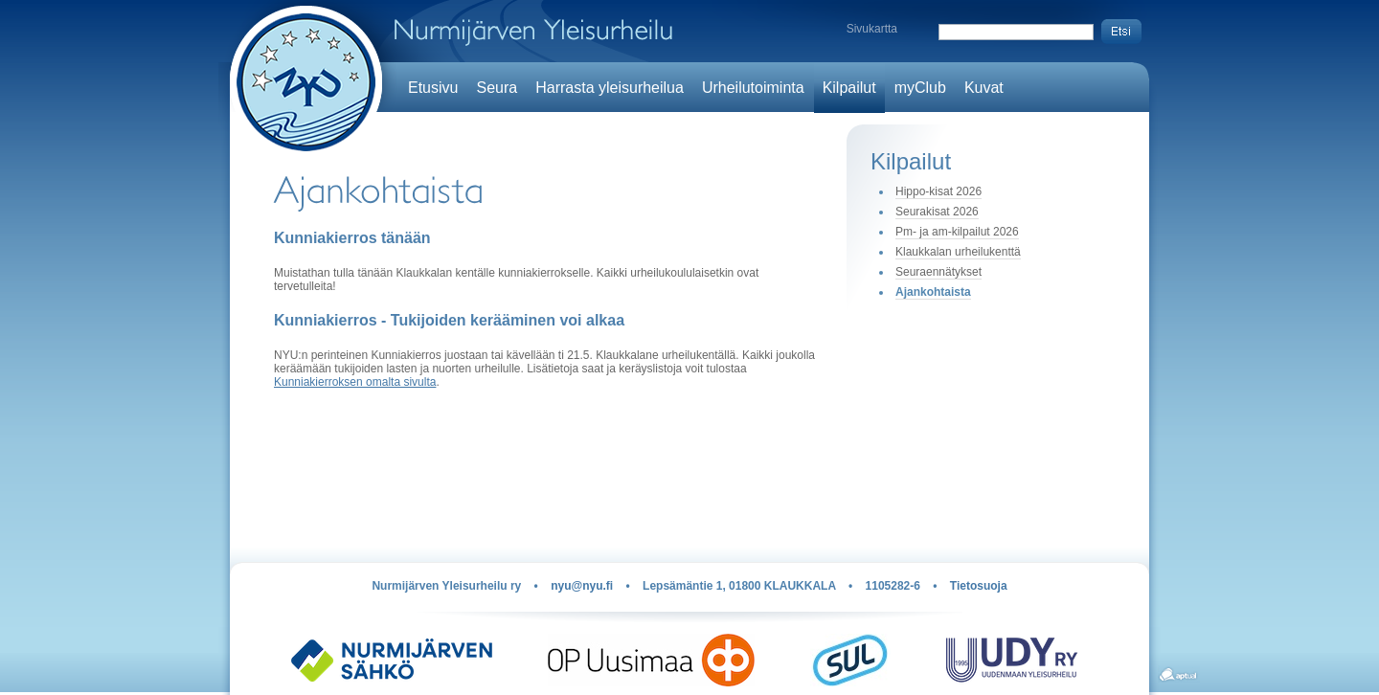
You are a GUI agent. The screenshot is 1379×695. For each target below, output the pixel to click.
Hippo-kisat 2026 (938, 191)
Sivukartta (872, 28)
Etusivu (433, 87)
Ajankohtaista (933, 292)
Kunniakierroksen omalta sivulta (355, 382)
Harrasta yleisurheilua (609, 87)
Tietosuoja (978, 586)
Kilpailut (849, 87)
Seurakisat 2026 (937, 211)
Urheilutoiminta (753, 87)
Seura (496, 87)
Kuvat (984, 87)
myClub (920, 87)
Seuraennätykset (938, 272)
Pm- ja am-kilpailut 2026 (957, 231)
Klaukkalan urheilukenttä (958, 251)
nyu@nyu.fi (582, 586)
